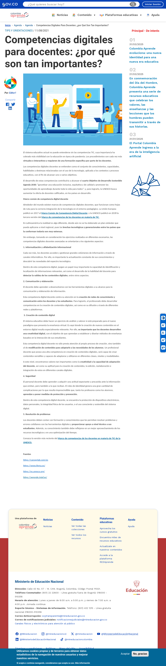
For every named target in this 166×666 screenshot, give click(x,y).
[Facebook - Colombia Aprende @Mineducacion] (26, 634)
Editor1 (12, 93)
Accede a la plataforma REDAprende (106, 558)
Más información (82, 663)
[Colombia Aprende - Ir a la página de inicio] (26, 526)
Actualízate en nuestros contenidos (111, 548)
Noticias (48, 519)
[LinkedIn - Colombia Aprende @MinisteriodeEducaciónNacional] (36, 639)
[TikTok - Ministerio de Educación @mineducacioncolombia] (76, 639)
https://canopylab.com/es (35, 459)
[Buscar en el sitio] (77, 4)
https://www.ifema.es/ (34, 465)
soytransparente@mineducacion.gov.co (63, 616)
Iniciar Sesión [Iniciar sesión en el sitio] (153, 4)
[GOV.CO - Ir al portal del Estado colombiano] (10, 4)
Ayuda (131, 519)
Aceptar (125, 653)
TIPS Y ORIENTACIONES (19, 30)
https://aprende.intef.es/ (35, 477)
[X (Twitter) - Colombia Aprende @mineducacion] (81, 634)
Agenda (18, 25)
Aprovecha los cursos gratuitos (108, 530)
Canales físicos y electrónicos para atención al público (45, 623)
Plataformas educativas (107, 520)
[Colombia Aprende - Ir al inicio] (19, 15)
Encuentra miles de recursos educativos (111, 539)
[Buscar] (132, 4)
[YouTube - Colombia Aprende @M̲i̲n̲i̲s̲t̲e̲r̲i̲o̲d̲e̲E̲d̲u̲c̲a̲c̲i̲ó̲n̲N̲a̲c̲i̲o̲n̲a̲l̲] (117, 634)
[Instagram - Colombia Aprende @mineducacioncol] (54, 634)
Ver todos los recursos (78, 537)
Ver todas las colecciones (78, 528)
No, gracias (140, 653)
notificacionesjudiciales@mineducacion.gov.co (82, 619)
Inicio (8, 25)
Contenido (77, 519)
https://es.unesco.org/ (34, 471)
